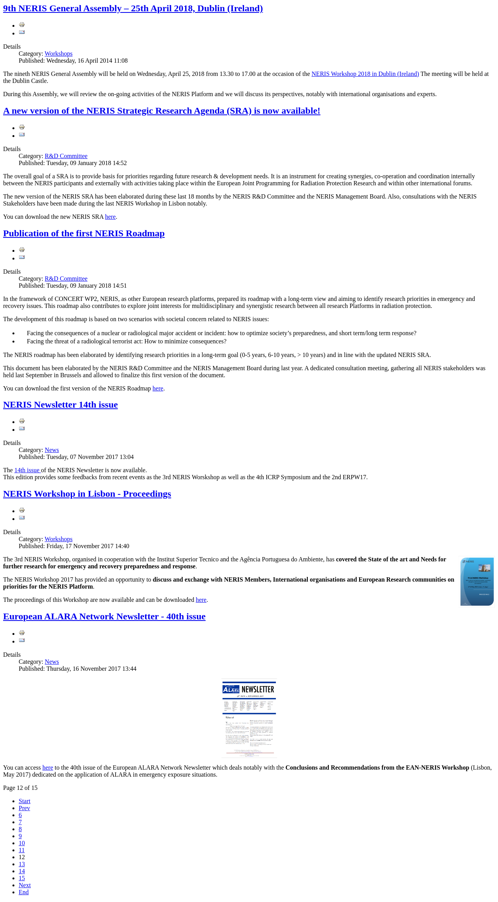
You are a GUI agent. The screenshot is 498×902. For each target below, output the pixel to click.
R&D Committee (66, 156)
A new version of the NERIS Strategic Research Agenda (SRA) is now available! (162, 110)
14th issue (27, 470)
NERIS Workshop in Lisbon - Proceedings (87, 494)
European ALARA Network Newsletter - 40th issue (104, 616)
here (110, 216)
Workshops (59, 53)
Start (24, 801)
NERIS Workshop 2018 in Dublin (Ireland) (365, 73)
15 (22, 878)
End (24, 892)
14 (22, 871)
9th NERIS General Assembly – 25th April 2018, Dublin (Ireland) (133, 8)
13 (22, 864)
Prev (24, 808)
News (52, 450)
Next (25, 885)
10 (22, 843)
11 (22, 850)
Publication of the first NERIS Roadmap (84, 233)
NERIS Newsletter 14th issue (60, 404)
